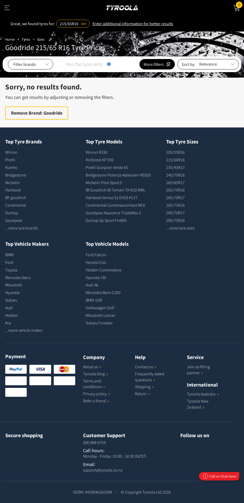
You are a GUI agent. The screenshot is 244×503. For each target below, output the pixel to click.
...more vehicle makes (23, 330)
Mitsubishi (13, 284)
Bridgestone (15, 175)
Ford (9, 262)
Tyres (25, 39)
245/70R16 (175, 175)
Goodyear (13, 220)
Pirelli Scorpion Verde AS (107, 167)
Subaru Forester (99, 322)
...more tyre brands (21, 228)
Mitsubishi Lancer (100, 315)
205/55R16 (175, 152)
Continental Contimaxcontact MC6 (115, 205)
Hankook (13, 189)
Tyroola (96, 373)
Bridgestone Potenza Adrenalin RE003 (118, 175)
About (92, 366)
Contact (146, 366)
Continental (15, 205)
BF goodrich (15, 197)
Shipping (142, 386)
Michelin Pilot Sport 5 (104, 182)
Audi (9, 307)
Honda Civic (96, 262)
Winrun (11, 152)
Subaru (11, 300)
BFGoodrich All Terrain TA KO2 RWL (115, 189)
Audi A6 (92, 284)
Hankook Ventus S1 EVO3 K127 (112, 197)
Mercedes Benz (18, 277)
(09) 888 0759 (94, 442)
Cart (240, 4)
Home (10, 39)
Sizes (41, 39)
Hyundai (12, 292)
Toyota (11, 269)
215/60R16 (175, 159)
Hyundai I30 (96, 277)
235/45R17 (175, 167)
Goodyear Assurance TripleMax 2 (113, 212)
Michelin (12, 182)
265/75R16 (175, 205)
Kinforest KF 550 (99, 159)
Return (141, 393)
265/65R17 (175, 182)
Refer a (96, 400)
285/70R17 (175, 212)
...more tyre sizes (180, 228)
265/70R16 (175, 189)
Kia (8, 322)
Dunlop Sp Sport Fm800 (106, 220)
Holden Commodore (103, 269)
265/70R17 (175, 197)
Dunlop (11, 212)
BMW (9, 254)
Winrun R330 (96, 152)
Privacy (96, 393)
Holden (11, 315)
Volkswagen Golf (100, 307)
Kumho (11, 167)
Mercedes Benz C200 (103, 292)
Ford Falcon (96, 254)
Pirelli (10, 159)
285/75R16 (175, 220)
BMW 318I (94, 300)
